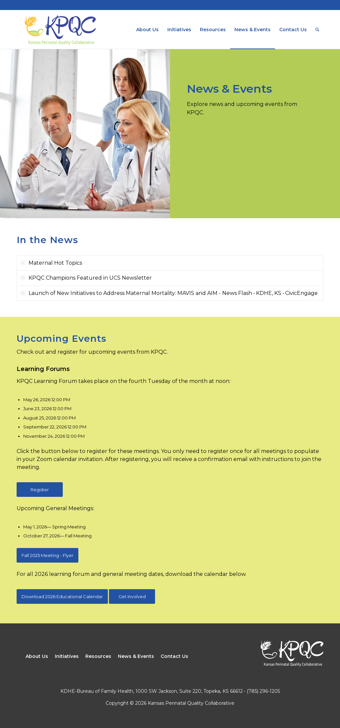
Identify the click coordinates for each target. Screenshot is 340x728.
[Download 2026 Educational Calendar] (62, 596)
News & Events (136, 656)
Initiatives (67, 656)
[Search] (317, 29)
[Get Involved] (132, 596)
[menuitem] (147, 29)
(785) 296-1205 (263, 691)
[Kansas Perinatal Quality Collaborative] (60, 29)
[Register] (40, 489)
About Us (37, 656)
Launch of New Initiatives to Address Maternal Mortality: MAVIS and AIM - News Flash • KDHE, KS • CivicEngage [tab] (169, 293)
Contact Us (174, 656)
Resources (98, 656)
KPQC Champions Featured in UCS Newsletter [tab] (86, 278)
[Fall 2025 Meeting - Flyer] (47, 555)
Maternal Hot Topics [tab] (51, 263)
